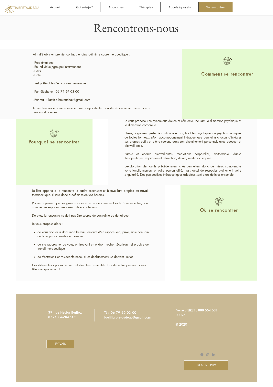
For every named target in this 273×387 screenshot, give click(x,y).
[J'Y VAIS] (60, 344)
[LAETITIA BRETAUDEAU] (22, 8)
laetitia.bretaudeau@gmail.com (69, 100)
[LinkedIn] (214, 355)
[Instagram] (208, 355)
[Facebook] (202, 355)
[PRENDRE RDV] (206, 365)
